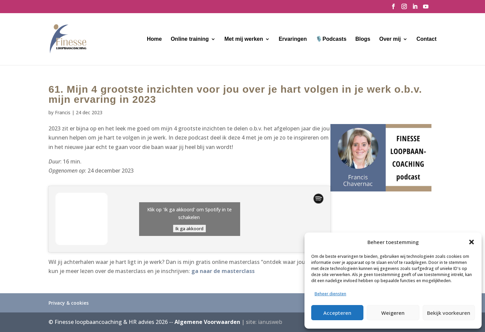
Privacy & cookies (68, 303)
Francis (62, 112)
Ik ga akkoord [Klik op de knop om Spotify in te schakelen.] (189, 228)
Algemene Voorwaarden (207, 322)
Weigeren (393, 312)
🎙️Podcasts (331, 39)
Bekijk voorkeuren (448, 312)
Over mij (390, 39)
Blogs (362, 39)
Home (154, 39)
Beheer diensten (330, 294)
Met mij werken (243, 39)
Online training (190, 39)
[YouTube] (425, 8)
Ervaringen (293, 39)
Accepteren (337, 312)
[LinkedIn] (415, 8)
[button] (471, 242)
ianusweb (270, 322)
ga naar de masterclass (223, 271)
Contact (426, 39)
